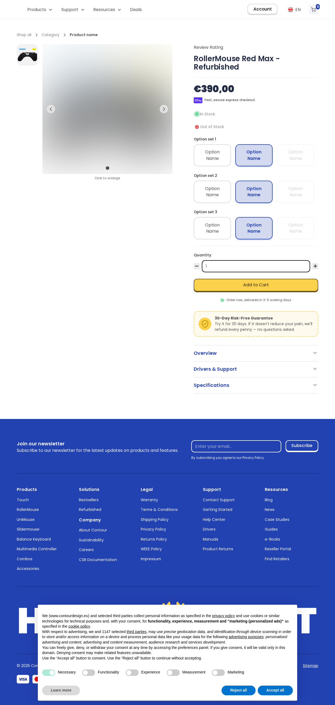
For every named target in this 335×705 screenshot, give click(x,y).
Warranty (149, 500)
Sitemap (310, 665)
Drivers (209, 529)
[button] (40, 9)
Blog (269, 500)
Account (262, 9)
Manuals (210, 539)
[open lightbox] (27, 55)
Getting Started (217, 509)
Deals (136, 9)
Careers (86, 549)
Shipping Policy (155, 519)
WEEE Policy (151, 549)
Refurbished (90, 509)
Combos (24, 559)
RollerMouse (28, 509)
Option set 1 (205, 139)
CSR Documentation (98, 559)
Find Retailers (277, 559)
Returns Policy (154, 539)
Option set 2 (205, 175)
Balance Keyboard (34, 539)
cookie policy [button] (79, 626)
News (269, 509)
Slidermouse (28, 529)
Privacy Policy (153, 529)
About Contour (93, 530)
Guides (271, 529)
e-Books (272, 539)
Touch (23, 500)
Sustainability (91, 540)
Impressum (151, 559)
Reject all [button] (238, 690)
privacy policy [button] (223, 616)
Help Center (214, 519)
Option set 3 (205, 212)
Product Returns (218, 549)
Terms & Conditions (159, 509)
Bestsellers (89, 500)
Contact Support (219, 500)
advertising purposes (246, 637)
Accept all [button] (275, 690)
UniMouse (26, 519)
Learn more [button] (61, 690)
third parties (136, 632)
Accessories (28, 568)
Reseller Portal (278, 549)
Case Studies (277, 519)
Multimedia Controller (37, 549)
